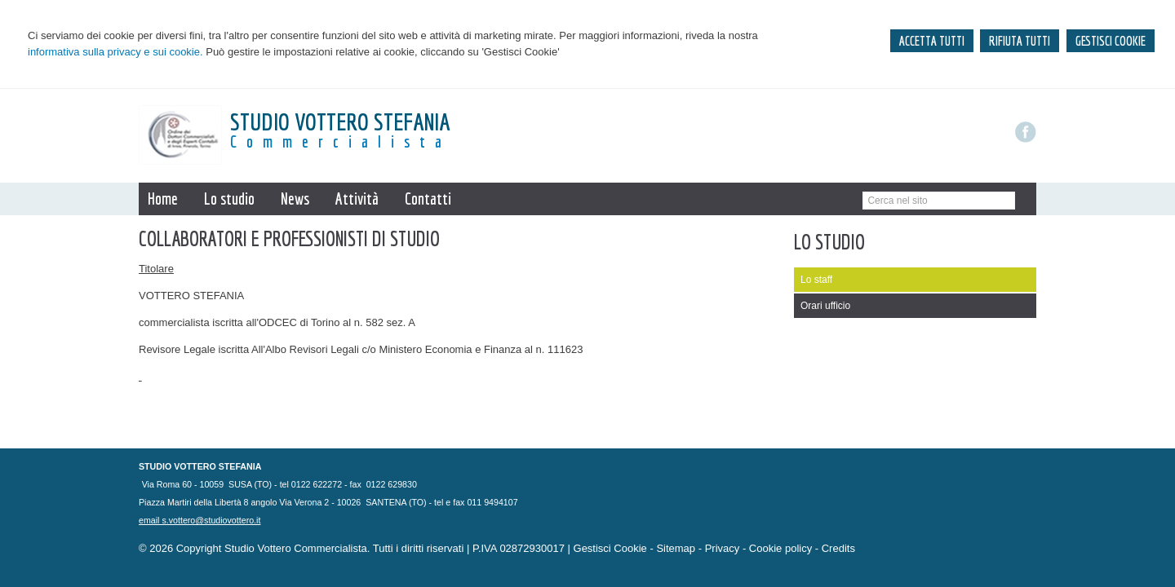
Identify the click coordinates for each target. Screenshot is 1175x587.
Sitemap (675, 548)
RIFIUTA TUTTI (1019, 40)
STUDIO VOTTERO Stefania (340, 121)
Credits (838, 548)
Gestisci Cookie (610, 548)
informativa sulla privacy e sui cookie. (115, 52)
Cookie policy (780, 548)
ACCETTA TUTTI (931, 40)
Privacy (722, 548)
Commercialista (340, 141)
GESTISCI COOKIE (1110, 40)
